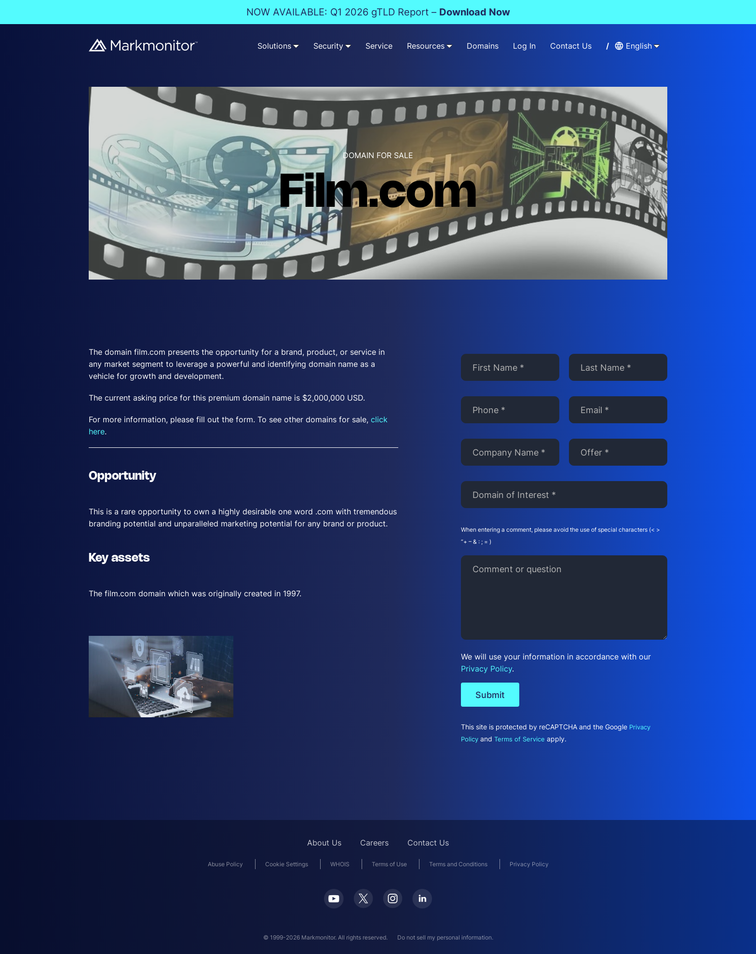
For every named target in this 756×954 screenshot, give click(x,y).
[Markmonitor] (144, 45)
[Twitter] (363, 902)
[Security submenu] (348, 46)
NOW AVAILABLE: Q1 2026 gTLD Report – (378, 12)
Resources (426, 46)
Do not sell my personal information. (445, 937)
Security (328, 46)
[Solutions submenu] (296, 46)
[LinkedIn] (422, 902)
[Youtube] (334, 902)
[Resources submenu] (449, 46)
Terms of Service (519, 739)
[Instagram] (393, 902)
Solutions (274, 46)
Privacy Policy (486, 668)
